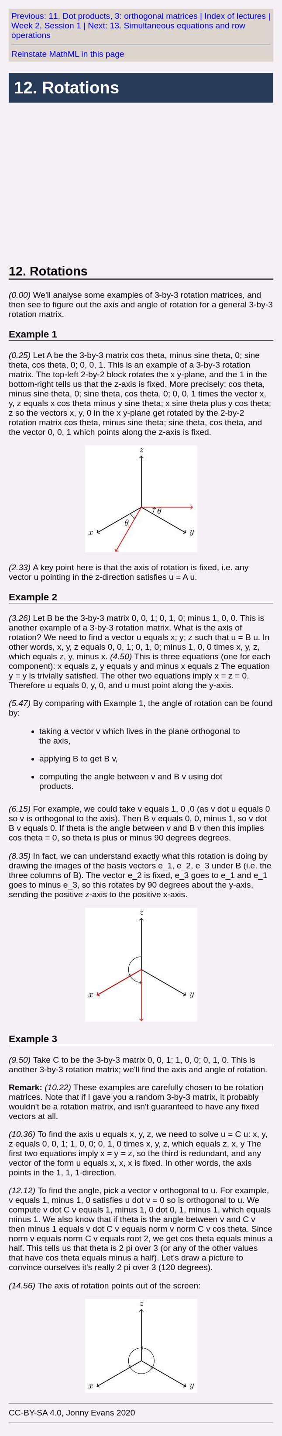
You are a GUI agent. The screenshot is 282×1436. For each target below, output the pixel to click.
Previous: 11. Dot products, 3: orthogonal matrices (104, 16)
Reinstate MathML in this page (67, 54)
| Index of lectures (233, 16)
